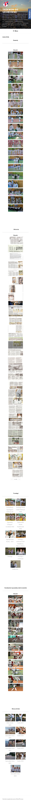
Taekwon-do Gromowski (10, 10)
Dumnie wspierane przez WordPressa (12, 799)
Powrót (15, 50)
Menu (15, 31)
